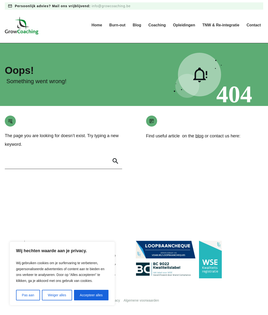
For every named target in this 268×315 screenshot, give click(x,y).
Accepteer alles (91, 295)
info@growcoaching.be (111, 6)
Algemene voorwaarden (141, 300)
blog (199, 136)
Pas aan (28, 295)
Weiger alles (57, 295)
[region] (62, 273)
